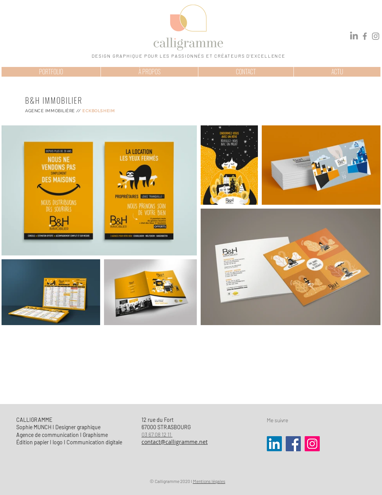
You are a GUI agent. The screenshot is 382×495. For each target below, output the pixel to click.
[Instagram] (375, 36)
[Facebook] (365, 36)
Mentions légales (209, 481)
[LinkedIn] (354, 36)
